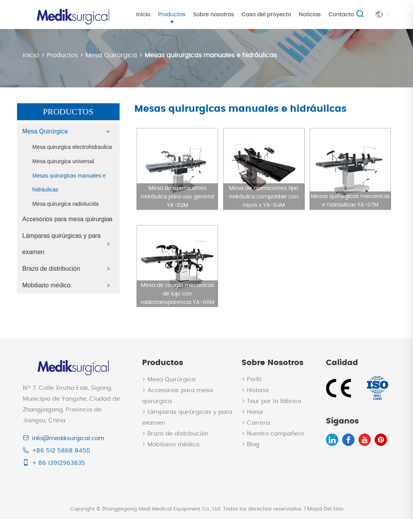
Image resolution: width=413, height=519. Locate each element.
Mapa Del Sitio (325, 509)
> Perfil (251, 379)
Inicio (143, 14)
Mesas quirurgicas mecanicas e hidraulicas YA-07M (350, 201)
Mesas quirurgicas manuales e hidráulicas (211, 55)
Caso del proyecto (266, 14)
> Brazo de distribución (175, 434)
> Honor (253, 412)
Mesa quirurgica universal (63, 161)
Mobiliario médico (46, 285)
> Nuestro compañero (273, 434)
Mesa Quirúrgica (111, 55)
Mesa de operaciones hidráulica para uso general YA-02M (177, 197)
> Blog (250, 444)
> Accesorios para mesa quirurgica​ (177, 396)
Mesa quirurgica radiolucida (66, 204)
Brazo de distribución (51, 268)
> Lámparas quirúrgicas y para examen (187, 417)
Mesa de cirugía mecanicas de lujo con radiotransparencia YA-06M (177, 294)
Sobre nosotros (213, 14)
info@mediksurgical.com (68, 438)
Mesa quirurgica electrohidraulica (72, 147)
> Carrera (256, 423)
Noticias (310, 14)
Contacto (341, 14)
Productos (172, 14)
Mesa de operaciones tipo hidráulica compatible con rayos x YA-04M (263, 197)
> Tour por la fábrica (271, 401)
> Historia (255, 390)
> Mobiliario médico (170, 444)
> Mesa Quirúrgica (168, 379)
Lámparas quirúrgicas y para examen (61, 243)
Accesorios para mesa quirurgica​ (67, 219)
